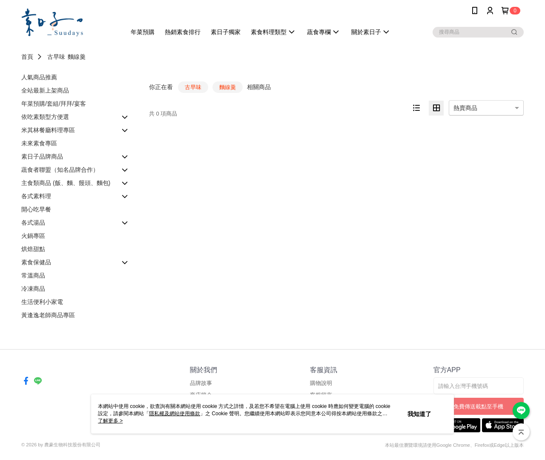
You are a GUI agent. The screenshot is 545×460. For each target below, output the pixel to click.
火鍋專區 (33, 235)
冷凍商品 (33, 288)
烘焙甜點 (33, 249)
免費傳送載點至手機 (478, 406)
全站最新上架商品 (45, 90)
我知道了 (419, 414)
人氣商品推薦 (39, 77)
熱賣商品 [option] (465, 107)
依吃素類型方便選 (45, 116)
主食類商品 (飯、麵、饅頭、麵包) (65, 182)
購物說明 (321, 383)
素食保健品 (36, 262)
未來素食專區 (39, 143)
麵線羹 (77, 56)
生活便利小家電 (42, 301)
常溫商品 (33, 275)
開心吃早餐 (36, 209)
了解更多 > (110, 421)
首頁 (27, 56)
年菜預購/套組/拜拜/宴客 (53, 103)
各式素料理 (36, 196)
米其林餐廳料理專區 (48, 130)
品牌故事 (201, 383)
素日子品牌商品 (42, 156)
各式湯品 (33, 222)
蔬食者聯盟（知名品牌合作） (60, 169)
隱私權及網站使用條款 (174, 414)
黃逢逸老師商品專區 (48, 315)
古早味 (56, 56)
